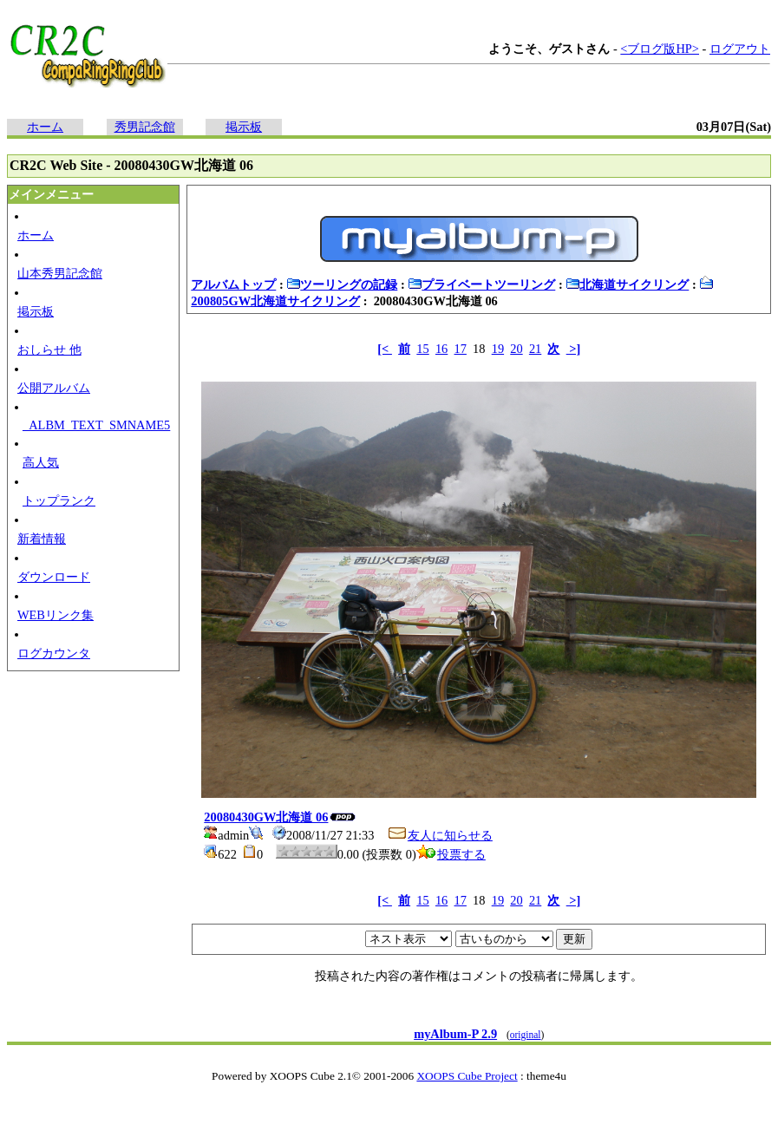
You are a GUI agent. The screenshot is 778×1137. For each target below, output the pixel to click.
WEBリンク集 (55, 615)
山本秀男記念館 (59, 273)
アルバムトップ (233, 284)
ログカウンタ (53, 653)
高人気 (41, 462)
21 (535, 349)
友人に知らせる (440, 835)
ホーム (45, 127)
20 (516, 349)
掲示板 (244, 127)
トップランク (59, 500)
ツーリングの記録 (341, 284)
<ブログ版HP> (659, 49)
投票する (451, 854)
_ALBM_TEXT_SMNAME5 (96, 425)
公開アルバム (53, 388)
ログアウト (739, 49)
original (525, 1034)
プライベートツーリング (481, 284)
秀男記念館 (144, 127)
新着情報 (41, 539)
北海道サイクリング (627, 284)
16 (441, 349)
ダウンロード (53, 577)
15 (422, 349)
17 (460, 349)
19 (498, 349)
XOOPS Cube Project (466, 1075)
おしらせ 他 (49, 349)
